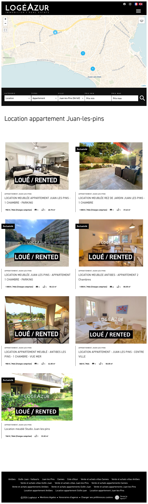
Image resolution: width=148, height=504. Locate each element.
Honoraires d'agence (68, 497)
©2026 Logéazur (29, 497)
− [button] (5, 24)
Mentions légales (48, 497)
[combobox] (17, 98)
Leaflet (143, 86)
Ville (61, 93)
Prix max (116, 93)
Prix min (89, 93)
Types (34, 93)
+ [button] (5, 19)
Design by (120, 497)
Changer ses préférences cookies (97, 497)
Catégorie (9, 93)
